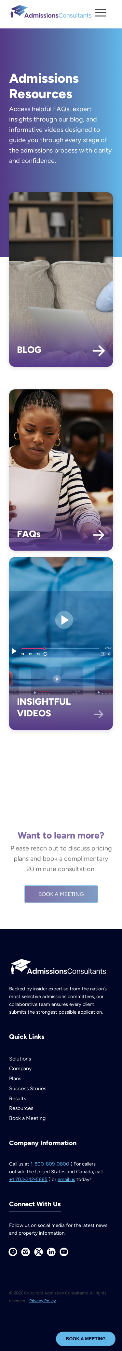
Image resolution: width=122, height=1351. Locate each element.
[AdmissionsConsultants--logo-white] (58, 968)
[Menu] (97, 13)
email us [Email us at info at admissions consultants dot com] (66, 1179)
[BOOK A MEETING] (61, 917)
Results (17, 1098)
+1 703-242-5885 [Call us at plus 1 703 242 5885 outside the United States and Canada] (28, 1179)
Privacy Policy (42, 1300)
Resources (21, 1108)
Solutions (20, 1059)
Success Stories (27, 1088)
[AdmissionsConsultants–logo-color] (50, 13)
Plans (15, 1078)
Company (20, 1068)
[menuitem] (100, 13)
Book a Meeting (27, 1118)
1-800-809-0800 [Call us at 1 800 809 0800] (51, 1164)
